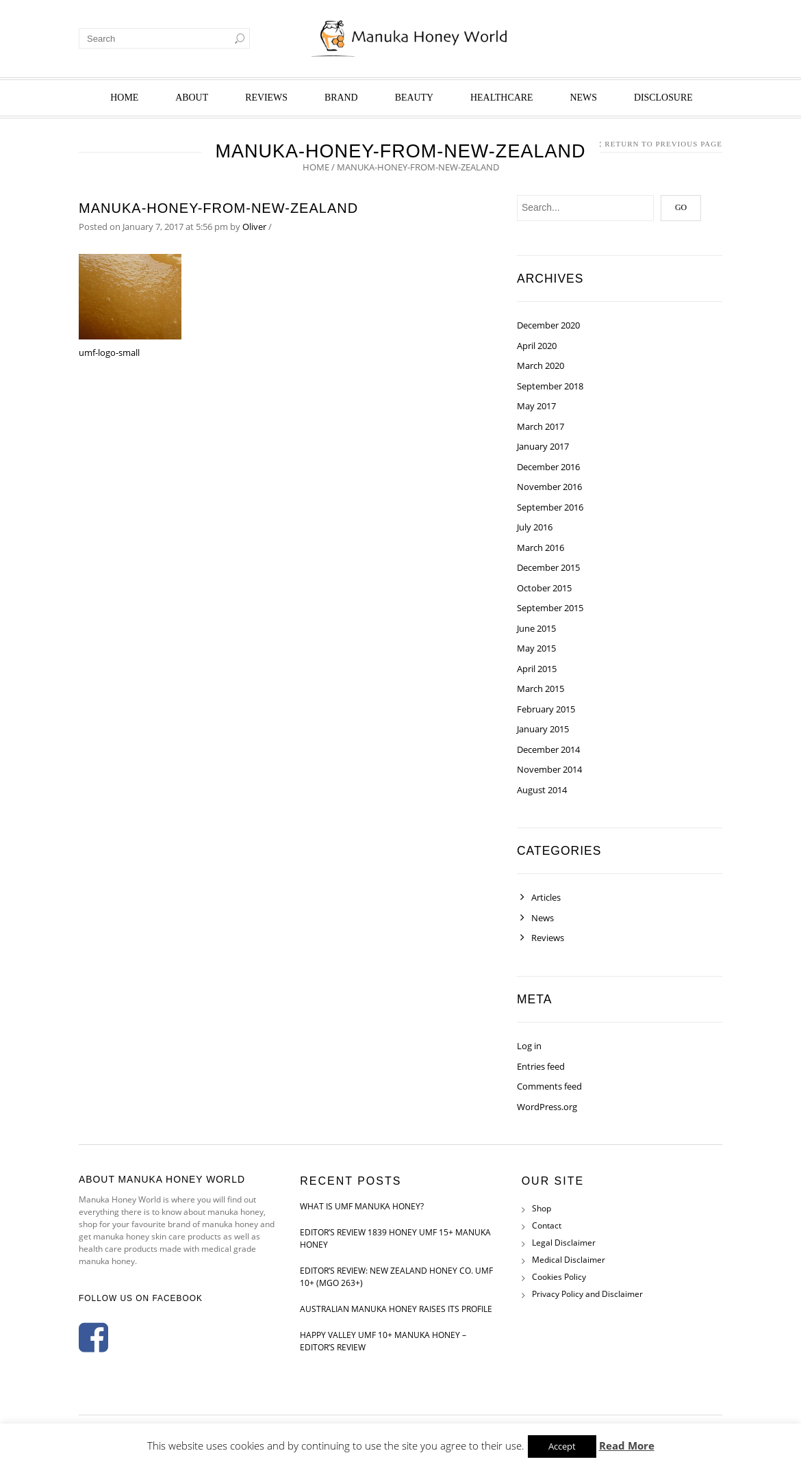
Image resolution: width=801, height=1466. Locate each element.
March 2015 (540, 688)
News (583, 97)
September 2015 (550, 608)
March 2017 (540, 426)
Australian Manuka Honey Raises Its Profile (396, 1309)
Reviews (266, 97)
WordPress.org (547, 1107)
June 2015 (536, 628)
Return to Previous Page (663, 144)
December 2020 (548, 325)
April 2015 (537, 669)
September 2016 (550, 507)
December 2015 (548, 567)
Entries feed (541, 1066)
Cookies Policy (559, 1277)
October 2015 (544, 588)
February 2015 (546, 709)
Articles (546, 897)
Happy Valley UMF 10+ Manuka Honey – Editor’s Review (383, 1341)
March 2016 (540, 547)
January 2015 (543, 729)
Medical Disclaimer (568, 1259)
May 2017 (536, 406)
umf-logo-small (109, 352)
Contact (546, 1225)
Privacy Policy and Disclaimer (587, 1294)
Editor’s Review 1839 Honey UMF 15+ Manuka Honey (395, 1238)
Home (124, 97)
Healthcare (501, 97)
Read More (626, 1445)
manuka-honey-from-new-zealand (218, 208)
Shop (541, 1208)
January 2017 (543, 446)
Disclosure (663, 97)
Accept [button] (562, 1446)
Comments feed (549, 1086)
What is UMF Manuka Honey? (362, 1206)
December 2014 (548, 749)
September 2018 (550, 386)
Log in (529, 1046)
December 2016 (548, 467)
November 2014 (549, 769)
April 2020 (537, 345)
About (191, 97)
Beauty (414, 97)
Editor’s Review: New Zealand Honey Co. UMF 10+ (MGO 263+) (396, 1277)
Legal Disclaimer (564, 1242)
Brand (341, 97)
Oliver (254, 226)
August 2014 (542, 790)
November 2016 (549, 486)
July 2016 (534, 527)
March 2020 (540, 365)
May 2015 (536, 648)
